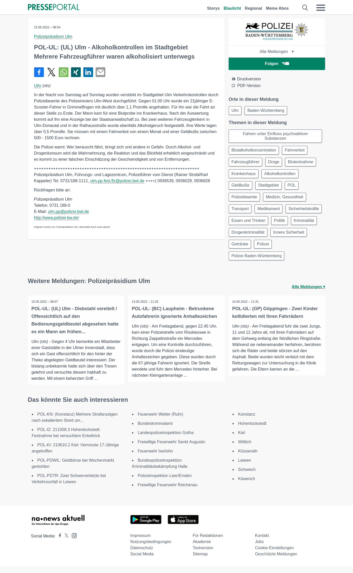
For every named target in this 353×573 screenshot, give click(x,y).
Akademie (202, 548)
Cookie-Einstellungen (274, 554)
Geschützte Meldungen (276, 560)
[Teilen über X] (51, 72)
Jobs (259, 548)
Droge (275, 163)
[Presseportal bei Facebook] (58, 542)
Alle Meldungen (277, 51)
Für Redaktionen (208, 542)
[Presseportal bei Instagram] (73, 542)
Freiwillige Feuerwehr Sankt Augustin (171, 448)
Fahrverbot (296, 151)
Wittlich (244, 448)
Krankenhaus (244, 176)
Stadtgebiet (270, 188)
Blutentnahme (303, 163)
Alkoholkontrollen (281, 176)
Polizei (305, 249)
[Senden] (100, 72)
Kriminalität (263, 237)
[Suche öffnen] (305, 7)
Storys (213, 8)
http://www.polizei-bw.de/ (56, 217)
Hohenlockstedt (252, 430)
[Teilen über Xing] (76, 72)
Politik (237, 237)
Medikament (270, 213)
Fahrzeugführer (246, 163)
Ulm (37, 85)
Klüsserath (248, 458)
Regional (253, 8)
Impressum (140, 542)
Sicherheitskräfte (247, 225)
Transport (240, 213)
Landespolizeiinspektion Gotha (166, 439)
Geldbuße (241, 188)
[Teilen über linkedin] (88, 72)
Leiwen (244, 467)
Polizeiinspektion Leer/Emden (165, 482)
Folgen (277, 63)
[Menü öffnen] (320, 7)
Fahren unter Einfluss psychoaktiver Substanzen (275, 136)
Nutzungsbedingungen (150, 548)
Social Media (142, 560)
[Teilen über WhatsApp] (63, 72)
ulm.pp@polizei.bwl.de (68, 211)
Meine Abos (277, 8)
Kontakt (262, 542)
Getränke (281, 249)
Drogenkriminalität (299, 237)
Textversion (203, 554)
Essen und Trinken (289, 225)
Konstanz (246, 421)
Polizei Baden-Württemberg (257, 262)
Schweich (247, 476)
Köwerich (246, 485)
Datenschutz (141, 554)
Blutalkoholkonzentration (254, 151)
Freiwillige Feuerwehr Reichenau (167, 491)
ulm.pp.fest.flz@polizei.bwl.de (117, 181)
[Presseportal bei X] (65, 542)
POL (294, 188)
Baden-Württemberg (267, 111)
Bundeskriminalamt (155, 430)
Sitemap (200, 560)
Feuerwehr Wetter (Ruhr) (160, 421)
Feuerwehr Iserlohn (155, 458)
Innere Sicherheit (247, 249)
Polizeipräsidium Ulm (53, 36)
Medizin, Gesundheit (286, 200)
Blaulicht (232, 8)
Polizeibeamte (245, 200)
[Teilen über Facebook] (39, 72)
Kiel (241, 439)
